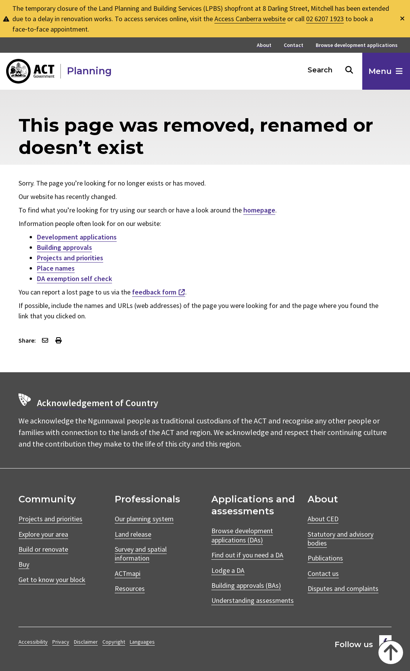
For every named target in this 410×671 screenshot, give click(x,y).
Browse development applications (357, 45)
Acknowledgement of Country (97, 403)
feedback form (154, 292)
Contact (293, 45)
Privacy (60, 641)
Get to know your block (51, 579)
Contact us (323, 573)
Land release (133, 534)
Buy (23, 564)
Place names (56, 268)
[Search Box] (320, 70)
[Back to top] (390, 652)
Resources (130, 588)
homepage (259, 210)
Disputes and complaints (343, 588)
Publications (325, 558)
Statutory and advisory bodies (340, 538)
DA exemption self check (74, 278)
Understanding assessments (252, 600)
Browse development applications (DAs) (242, 535)
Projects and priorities (70, 257)
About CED (323, 518)
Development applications (77, 237)
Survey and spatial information (141, 553)
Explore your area (43, 534)
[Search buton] (349, 70)
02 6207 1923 (325, 18)
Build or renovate (43, 549)
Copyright (113, 641)
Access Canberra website (250, 18)
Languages (142, 641)
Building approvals (64, 247)
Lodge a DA (227, 570)
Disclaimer (86, 641)
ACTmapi (128, 573)
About (264, 45)
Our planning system (144, 518)
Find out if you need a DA (247, 555)
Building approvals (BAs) (246, 585)
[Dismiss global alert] (402, 18)
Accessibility (33, 641)
